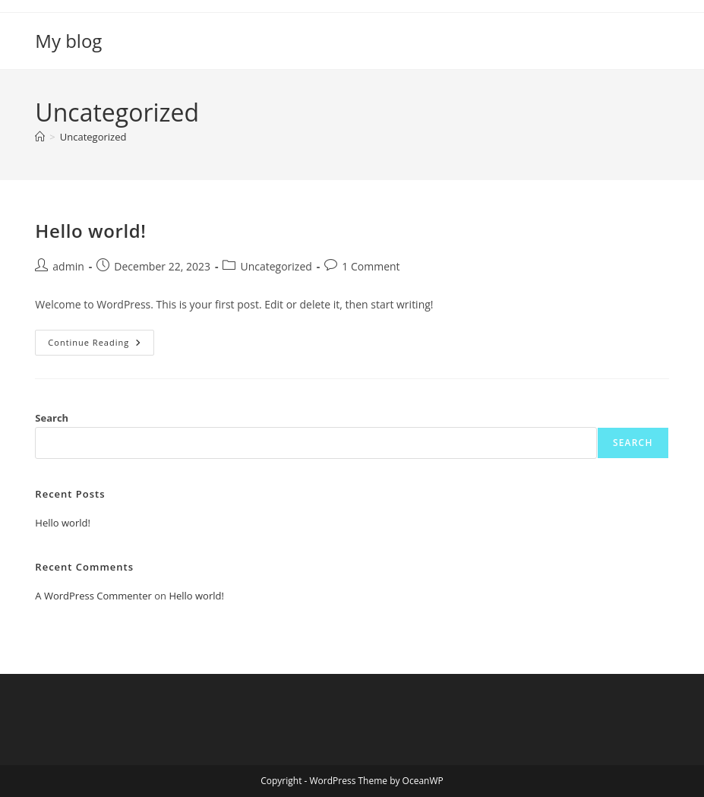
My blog (68, 40)
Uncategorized (93, 137)
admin (68, 266)
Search (51, 418)
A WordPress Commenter (93, 595)
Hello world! (90, 230)
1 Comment (370, 266)
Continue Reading (101, 345)
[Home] (40, 137)
